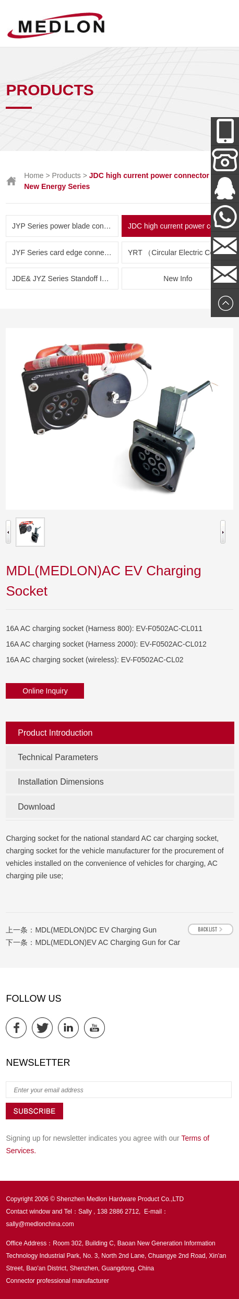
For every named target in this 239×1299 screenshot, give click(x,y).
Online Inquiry (44, 691)
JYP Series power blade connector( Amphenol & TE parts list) (65, 226)
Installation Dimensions (61, 781)
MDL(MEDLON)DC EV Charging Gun (96, 930)
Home (33, 175)
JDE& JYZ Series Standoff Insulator (65, 278)
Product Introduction (55, 732)
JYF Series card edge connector (64, 252)
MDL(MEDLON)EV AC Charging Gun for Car (107, 942)
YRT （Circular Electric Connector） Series (181, 252)
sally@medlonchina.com (40, 1224)
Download (36, 806)
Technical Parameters (58, 757)
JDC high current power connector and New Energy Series (181, 226)
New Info (177, 278)
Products (66, 175)
